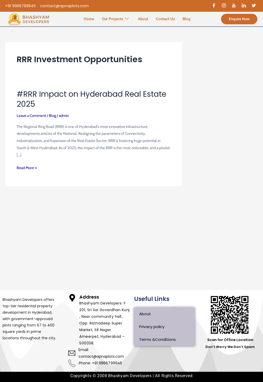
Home (89, 19)
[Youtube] (234, 6)
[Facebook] (214, 6)
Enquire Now (239, 19)
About (143, 19)
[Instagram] (224, 6)
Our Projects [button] (115, 19)
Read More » (27, 167)
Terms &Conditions (157, 339)
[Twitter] (254, 6)
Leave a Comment (31, 115)
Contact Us (165, 19)
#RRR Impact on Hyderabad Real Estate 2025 (91, 99)
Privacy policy (152, 326)
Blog (187, 19)
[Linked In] (244, 6)
